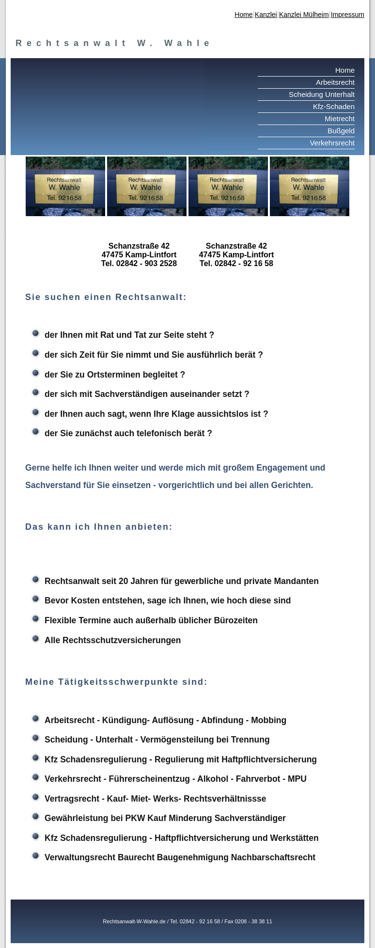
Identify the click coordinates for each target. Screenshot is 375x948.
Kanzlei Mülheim (304, 14)
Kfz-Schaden (334, 106)
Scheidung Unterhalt (322, 94)
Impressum (347, 14)
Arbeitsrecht (335, 82)
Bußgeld (341, 130)
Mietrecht (340, 118)
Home (243, 14)
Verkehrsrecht (332, 143)
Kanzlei (266, 14)
